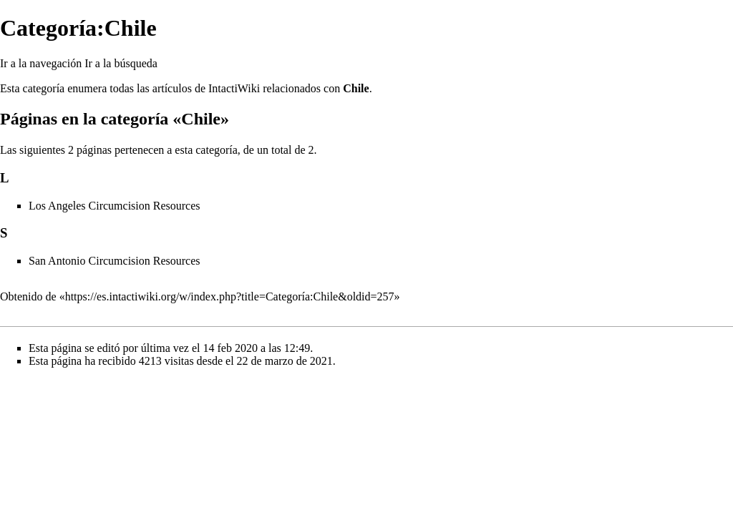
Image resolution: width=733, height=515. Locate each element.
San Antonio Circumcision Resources (114, 261)
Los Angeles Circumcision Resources (114, 206)
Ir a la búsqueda (120, 63)
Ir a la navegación (41, 63)
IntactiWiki (234, 88)
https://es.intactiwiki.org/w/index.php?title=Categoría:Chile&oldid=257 (229, 296)
